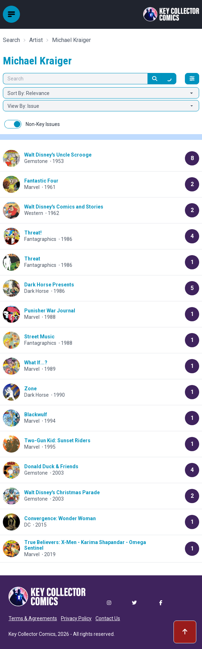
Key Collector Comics (32, 634)
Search (11, 40)
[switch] (12, 124)
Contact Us (107, 618)
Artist (36, 40)
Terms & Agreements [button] (33, 618)
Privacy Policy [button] (76, 618)
